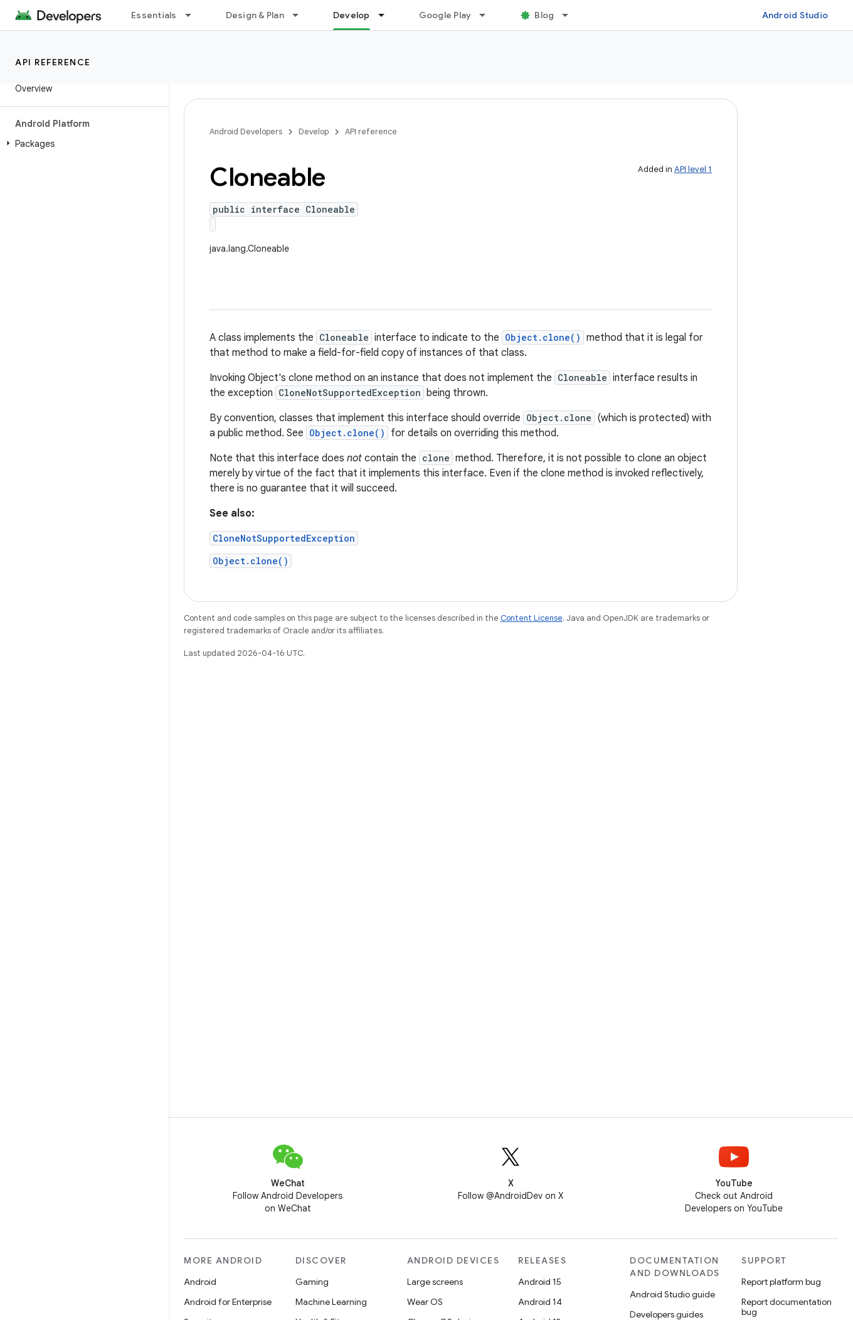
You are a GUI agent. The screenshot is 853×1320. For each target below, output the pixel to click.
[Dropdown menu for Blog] (571, 15)
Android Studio (795, 15)
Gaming (312, 1281)
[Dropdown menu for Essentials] (194, 15)
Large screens (435, 1281)
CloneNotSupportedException (284, 538)
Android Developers (245, 131)
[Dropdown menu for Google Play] (488, 15)
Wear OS (425, 1301)
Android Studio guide (672, 1294)
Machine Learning (331, 1301)
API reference (53, 62)
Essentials (154, 15)
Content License (532, 618)
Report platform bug (781, 1281)
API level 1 (693, 169)
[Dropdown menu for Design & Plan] (301, 15)
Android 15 (539, 1281)
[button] (82, 144)
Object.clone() (543, 337)
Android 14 (540, 1301)
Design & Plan (255, 15)
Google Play (445, 15)
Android (200, 1281)
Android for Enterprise (228, 1301)
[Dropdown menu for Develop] (387, 15)
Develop (314, 131)
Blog (544, 15)
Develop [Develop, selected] (351, 15)
